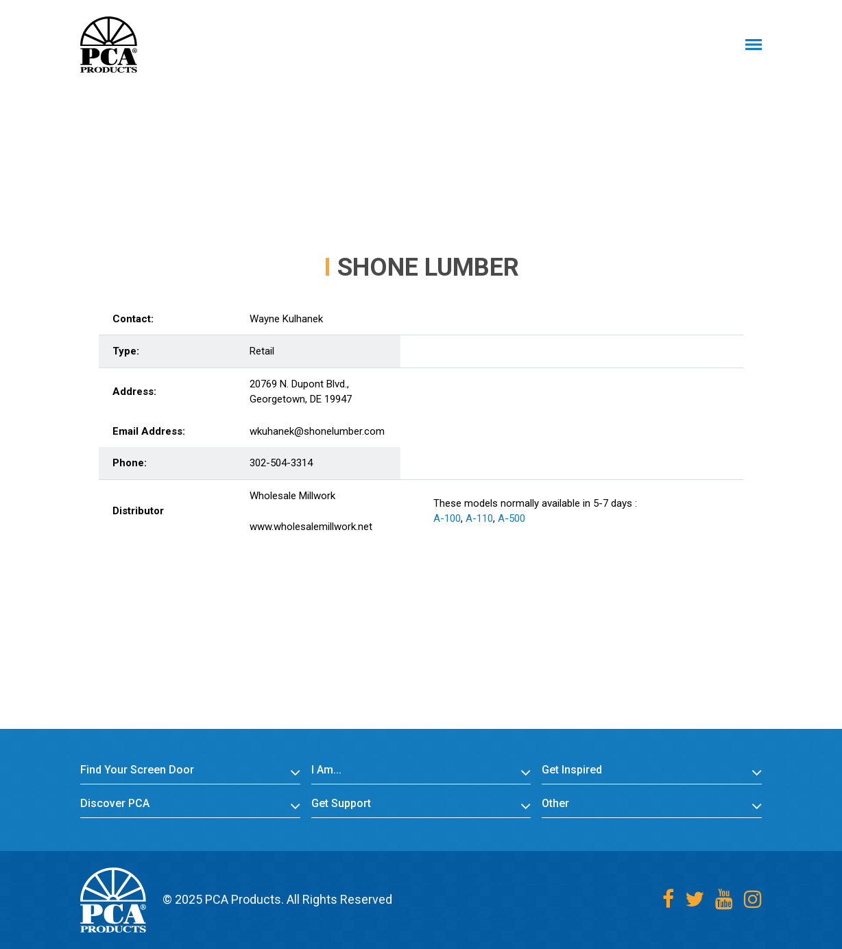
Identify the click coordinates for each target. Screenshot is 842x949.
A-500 (511, 518)
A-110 (479, 518)
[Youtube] (724, 899)
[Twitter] (694, 899)
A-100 (447, 518)
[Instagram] (753, 899)
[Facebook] (668, 899)
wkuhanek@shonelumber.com (317, 431)
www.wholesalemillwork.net (311, 526)
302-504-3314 (281, 463)
